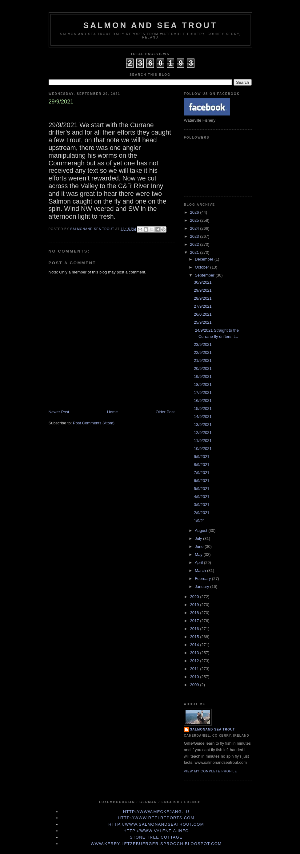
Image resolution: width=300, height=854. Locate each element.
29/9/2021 (203, 290)
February (203, 578)
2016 (195, 628)
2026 (195, 212)
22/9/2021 (203, 352)
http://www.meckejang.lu (156, 811)
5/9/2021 (202, 488)
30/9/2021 (203, 282)
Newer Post (59, 412)
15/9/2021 (203, 408)
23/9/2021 (203, 344)
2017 (195, 620)
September (205, 275)
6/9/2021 (202, 480)
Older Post (165, 412)
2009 (195, 684)
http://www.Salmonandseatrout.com (156, 824)
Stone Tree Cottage (156, 837)
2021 (195, 252)
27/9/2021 (203, 306)
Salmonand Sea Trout (212, 729)
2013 (195, 652)
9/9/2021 (202, 456)
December (204, 259)
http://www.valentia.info (156, 830)
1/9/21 (199, 520)
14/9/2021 (203, 416)
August (201, 530)
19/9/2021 (203, 376)
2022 (195, 244)
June (200, 546)
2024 (195, 228)
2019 (195, 604)
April (199, 562)
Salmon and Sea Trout (150, 25)
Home (112, 412)
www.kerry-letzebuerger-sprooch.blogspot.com (156, 843)
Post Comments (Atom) (93, 423)
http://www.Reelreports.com (156, 818)
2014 (195, 644)
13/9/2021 (203, 424)
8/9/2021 (202, 464)
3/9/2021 (202, 504)
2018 (195, 612)
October (202, 267)
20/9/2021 (203, 368)
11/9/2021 (203, 440)
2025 (195, 220)
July (199, 538)
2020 (195, 596)
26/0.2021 (203, 314)
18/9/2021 (203, 384)
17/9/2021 (203, 392)
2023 (195, 236)
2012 (195, 660)
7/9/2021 (202, 472)
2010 (195, 676)
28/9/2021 (203, 298)
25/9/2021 (203, 322)
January (202, 586)
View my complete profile (210, 771)
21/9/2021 (203, 360)
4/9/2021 (202, 496)
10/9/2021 (203, 448)
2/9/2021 (202, 512)
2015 (195, 636)
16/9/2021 (203, 400)
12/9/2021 (203, 432)
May (199, 554)
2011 (195, 668)
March (201, 570)
